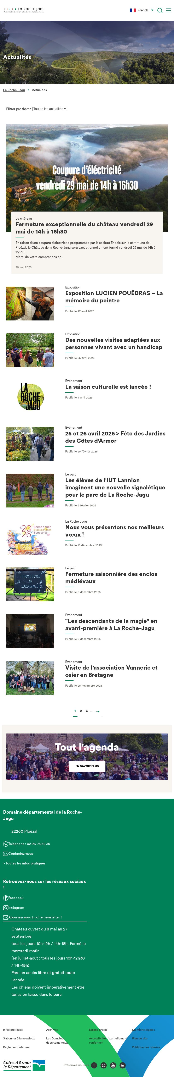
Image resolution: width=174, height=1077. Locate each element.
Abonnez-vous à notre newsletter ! (35, 917)
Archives (52, 1029)
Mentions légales (143, 1029)
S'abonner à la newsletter (19, 1038)
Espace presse (98, 1029)
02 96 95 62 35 (38, 844)
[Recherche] (160, 10)
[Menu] (168, 10)
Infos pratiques (13, 1029)
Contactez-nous (21, 853)
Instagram (16, 907)
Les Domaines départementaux (57, 1040)
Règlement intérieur (16, 1047)
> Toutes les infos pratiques (24, 863)
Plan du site (139, 1038)
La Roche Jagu (14, 90)
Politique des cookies (146, 1047)
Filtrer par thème (19, 109)
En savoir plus (87, 766)
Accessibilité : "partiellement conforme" (108, 1040)
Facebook (16, 898)
